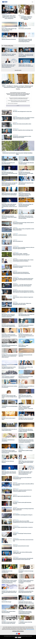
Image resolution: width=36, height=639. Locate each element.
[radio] (18, 98)
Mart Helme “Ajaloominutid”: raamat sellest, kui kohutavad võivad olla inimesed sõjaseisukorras (8, 66)
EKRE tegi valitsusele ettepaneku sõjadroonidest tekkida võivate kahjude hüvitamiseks (9, 217)
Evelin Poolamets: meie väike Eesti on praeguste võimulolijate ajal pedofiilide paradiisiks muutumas (26, 430)
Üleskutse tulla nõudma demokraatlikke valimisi (22, 124)
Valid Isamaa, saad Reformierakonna (20, 235)
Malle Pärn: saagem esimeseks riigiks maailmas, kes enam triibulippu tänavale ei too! (9, 397)
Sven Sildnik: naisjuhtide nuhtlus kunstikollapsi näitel (23, 130)
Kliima (5, 27)
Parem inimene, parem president (25, 28)
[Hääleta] (18, 106)
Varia (22, 610)
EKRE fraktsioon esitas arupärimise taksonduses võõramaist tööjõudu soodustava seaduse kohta (8, 316)
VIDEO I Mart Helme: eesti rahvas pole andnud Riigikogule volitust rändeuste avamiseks (9, 473)
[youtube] (19, 634)
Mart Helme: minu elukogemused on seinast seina (22, 111)
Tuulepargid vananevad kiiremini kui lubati (21, 546)
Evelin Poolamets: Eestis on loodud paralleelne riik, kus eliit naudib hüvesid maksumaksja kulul (9, 452)
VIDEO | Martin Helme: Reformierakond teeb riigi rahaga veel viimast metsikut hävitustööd (26, 462)
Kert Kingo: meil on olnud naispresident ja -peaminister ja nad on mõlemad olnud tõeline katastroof (9, 356)
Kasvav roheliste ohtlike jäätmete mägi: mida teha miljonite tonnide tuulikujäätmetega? (9, 29)
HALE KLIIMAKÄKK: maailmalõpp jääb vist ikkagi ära (22, 515)
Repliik (17, 234)
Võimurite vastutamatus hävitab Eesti (9, 39)
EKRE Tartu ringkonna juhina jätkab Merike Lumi (22, 496)
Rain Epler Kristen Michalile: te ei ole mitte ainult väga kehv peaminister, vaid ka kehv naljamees (26, 336)
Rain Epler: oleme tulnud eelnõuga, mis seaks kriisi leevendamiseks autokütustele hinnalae (26, 205)
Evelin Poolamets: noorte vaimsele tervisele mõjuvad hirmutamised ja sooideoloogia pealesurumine (25, 613)
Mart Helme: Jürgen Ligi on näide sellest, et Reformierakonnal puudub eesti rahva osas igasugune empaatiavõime (26, 441)
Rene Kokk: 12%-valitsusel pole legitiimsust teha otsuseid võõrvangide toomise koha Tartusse (26, 173)
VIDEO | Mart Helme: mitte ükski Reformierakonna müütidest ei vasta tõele (25, 397)
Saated (5, 63)
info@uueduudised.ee (30, 629)
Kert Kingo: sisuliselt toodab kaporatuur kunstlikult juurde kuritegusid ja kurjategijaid (26, 582)
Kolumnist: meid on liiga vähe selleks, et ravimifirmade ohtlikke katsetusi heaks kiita (9, 592)
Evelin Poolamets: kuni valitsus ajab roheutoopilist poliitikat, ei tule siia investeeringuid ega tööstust (25, 40)
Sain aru (16, 637)
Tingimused (19, 637)
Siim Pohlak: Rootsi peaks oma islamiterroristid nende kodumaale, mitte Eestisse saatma (9, 173)
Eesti (22, 52)
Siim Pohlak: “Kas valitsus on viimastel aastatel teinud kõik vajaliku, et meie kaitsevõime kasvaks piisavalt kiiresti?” (23, 280)
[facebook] (17, 634)
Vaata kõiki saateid (18, 70)
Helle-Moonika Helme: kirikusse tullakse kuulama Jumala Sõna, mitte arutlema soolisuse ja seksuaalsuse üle (9, 582)
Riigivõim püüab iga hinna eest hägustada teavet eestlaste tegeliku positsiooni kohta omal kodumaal (9, 184)
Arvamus (5, 14)
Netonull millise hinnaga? (6, 602)
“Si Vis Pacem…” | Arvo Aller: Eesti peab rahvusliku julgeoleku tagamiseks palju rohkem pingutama (26, 55)
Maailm (17, 135)
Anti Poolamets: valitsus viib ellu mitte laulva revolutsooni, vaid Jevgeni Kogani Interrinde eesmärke (26, 217)
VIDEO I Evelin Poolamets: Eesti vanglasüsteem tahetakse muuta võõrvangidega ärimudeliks (25, 195)
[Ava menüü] (32, 2)
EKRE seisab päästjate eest (18, 241)
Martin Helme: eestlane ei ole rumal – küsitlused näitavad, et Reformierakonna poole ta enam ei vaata (9, 336)
